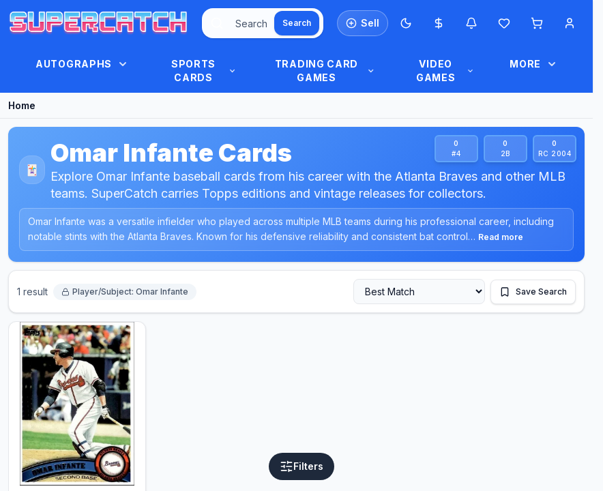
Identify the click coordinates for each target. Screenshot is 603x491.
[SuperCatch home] (98, 23)
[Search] (296, 23)
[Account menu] (570, 23)
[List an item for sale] (362, 23)
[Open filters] (301, 466)
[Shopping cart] (537, 23)
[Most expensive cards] (439, 23)
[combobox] (262, 23)
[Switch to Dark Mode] (406, 23)
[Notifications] (471, 23)
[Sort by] (419, 291)
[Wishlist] (504, 23)
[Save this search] (533, 292)
